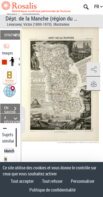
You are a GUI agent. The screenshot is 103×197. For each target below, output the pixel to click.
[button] (9, 90)
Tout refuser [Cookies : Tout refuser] (52, 181)
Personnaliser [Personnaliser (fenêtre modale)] (82, 181)
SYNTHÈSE (12, 35)
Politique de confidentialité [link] (52, 190)
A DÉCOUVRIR (12, 118)
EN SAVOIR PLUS (12, 109)
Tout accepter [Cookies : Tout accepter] (22, 181)
